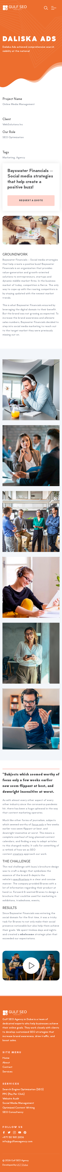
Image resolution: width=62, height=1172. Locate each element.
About (6, 1062)
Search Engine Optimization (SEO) (23, 1089)
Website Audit (11, 1098)
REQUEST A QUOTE (31, 201)
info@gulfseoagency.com (17, 1141)
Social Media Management (18, 1103)
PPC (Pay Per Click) (13, 1094)
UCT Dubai (22, 1165)
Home (5, 1058)
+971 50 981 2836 (13, 1137)
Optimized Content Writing (18, 1107)
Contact (7, 1067)
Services (7, 1071)
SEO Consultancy (12, 1112)
